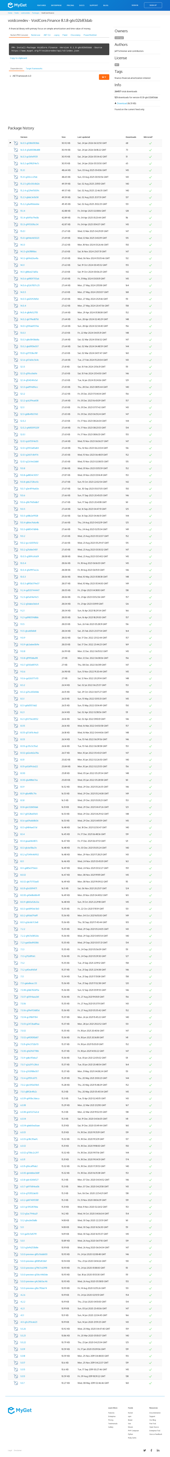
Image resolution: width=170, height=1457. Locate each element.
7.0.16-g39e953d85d (29, 1010)
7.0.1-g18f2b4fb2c (28, 1091)
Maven (130, 1427)
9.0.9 (22, 637)
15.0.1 (22, 231)
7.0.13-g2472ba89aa (29, 1024)
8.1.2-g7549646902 (29, 854)
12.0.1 (22, 434)
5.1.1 (22, 1227)
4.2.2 (22, 1301)
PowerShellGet (90, 35)
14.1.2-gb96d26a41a (29, 258)
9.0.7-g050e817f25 (29, 664)
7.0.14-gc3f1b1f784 (29, 1017)
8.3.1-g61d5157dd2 (28, 705)
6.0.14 (23, 1118)
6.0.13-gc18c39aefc (29, 1139)
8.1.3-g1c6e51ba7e (28, 847)
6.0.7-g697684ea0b (29, 1186)
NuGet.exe (35, 35)
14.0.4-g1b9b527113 (29, 312)
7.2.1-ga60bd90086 (29, 942)
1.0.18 (22, 1356)
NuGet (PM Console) (19, 35)
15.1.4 (22, 211)
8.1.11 (22, 759)
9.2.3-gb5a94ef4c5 (29, 597)
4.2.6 (22, 1295)
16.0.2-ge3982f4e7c (29, 163)
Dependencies (16, 68)
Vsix (129, 1424)
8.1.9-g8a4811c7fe (28, 793)
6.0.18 (23, 1105)
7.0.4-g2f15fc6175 (28, 1078)
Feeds (16, 13)
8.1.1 (22, 861)
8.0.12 (23, 875)
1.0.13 (22, 1376)
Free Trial (152, 1424)
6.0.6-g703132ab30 (29, 1193)
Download (122, 103)
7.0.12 (23, 1030)
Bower (130, 1420)
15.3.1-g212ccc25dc (29, 177)
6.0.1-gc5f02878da (29, 1207)
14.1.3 (22, 244)
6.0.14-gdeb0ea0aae (30, 1125)
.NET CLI (46, 35)
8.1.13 (22, 739)
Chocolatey (75, 35)
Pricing (70, 5)
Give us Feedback (155, 1434)
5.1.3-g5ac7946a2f (29, 1213)
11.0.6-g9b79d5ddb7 (29, 502)
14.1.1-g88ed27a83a (29, 271)
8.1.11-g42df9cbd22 (29, 766)
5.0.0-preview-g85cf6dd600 (33, 1254)
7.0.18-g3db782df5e (29, 990)
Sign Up (153, 5)
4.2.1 (22, 1308)
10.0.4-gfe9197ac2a (29, 570)
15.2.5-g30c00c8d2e (30, 183)
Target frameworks (34, 68)
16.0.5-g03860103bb (29, 143)
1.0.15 (22, 1369)
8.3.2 (22, 685)
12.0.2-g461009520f (29, 427)
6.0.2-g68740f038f (29, 1200)
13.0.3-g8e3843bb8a (29, 339)
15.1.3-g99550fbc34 (29, 224)
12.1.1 (22, 407)
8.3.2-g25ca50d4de (29, 692)
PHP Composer (133, 1431)
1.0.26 (23, 1328)
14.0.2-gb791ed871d (29, 319)
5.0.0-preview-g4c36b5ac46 (33, 1281)
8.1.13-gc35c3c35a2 (29, 746)
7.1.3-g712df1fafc (27, 956)
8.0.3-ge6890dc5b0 (29, 908)
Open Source (154, 1427)
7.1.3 (22, 949)
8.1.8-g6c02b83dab (29, 807)
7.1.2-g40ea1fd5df (28, 969)
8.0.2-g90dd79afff (29, 915)
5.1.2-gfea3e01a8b (28, 1220)
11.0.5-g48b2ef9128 (29, 515)
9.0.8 (22, 651)
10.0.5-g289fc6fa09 (29, 556)
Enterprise (56, 5)
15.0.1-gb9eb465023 (29, 238)
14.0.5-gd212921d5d (29, 299)
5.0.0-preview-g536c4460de (34, 1274)
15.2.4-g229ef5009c (29, 190)
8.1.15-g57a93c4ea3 (29, 732)
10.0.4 (23, 563)
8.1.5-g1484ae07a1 (28, 827)
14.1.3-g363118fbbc (28, 251)
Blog (105, 5)
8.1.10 (22, 773)
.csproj (56, 35)
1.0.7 (22, 1383)
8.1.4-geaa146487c (29, 841)
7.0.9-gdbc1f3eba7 (29, 1057)
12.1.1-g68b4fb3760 (29, 414)
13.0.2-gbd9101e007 (29, 346)
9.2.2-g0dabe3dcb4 (29, 603)
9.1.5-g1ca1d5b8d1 (28, 631)
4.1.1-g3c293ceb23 (28, 1322)
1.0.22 (23, 1342)
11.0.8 (22, 468)
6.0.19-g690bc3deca (29, 1098)
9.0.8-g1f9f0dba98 (29, 658)
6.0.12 (23, 1146)
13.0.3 (23, 332)
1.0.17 (22, 1362)
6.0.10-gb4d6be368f (29, 1173)
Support (94, 5)
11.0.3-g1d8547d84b (29, 529)
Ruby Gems (132, 1438)
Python (130, 1434)
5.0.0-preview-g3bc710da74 (33, 1288)
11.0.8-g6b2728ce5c (29, 482)
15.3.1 (22, 170)
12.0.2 (23, 421)
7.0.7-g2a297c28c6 (29, 1064)
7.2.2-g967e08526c (29, 935)
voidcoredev (25, 13)
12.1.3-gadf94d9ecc (29, 387)
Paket (65, 35)
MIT (116, 65)
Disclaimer (18, 1450)
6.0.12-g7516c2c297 (29, 1152)
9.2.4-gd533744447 (29, 590)
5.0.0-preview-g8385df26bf (33, 1261)
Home (10, 13)
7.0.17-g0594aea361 (29, 996)
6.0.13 (23, 1132)
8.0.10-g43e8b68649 (30, 895)
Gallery (110, 1427)
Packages (35, 13)
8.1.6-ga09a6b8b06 (29, 820)
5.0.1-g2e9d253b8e (29, 1247)
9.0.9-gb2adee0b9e (29, 644)
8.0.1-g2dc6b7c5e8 (29, 922)
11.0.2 (22, 536)
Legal (10, 1450)
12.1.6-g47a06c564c (29, 360)
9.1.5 (22, 624)
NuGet (130, 1413)
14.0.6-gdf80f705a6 (29, 278)
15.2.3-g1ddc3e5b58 (29, 197)
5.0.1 (22, 1240)
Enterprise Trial (154, 1431)
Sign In (135, 5)
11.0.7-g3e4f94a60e (29, 488)
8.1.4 (22, 834)
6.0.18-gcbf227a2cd (29, 1112)
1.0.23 (23, 1335)
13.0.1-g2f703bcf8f (29, 353)
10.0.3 (23, 576)
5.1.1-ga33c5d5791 (28, 1234)
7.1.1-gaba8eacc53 (28, 983)
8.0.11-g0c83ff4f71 (28, 888)
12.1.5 (22, 366)
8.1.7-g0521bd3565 (29, 814)
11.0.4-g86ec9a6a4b (29, 522)
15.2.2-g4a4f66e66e (29, 204)
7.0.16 (23, 1003)
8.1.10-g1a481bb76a (29, 780)
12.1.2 (22, 393)
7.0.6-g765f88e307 (29, 1071)
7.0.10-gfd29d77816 (29, 1051)
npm (129, 1416)
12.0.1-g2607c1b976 (29, 454)
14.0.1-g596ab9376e (29, 326)
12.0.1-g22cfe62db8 (29, 461)
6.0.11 (22, 1159)
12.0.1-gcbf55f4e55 (29, 441)
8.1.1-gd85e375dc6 (28, 868)
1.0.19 (22, 1349)
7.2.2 (22, 929)
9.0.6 (22, 671)
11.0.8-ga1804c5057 (29, 475)
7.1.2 (22, 963)
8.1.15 (22, 725)
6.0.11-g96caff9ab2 (29, 1166)
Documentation (155, 1413)
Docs (81, 5)
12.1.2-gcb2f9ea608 (29, 400)
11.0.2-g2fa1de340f (29, 549)
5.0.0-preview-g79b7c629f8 (33, 1267)
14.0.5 (23, 292)
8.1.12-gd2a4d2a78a (29, 753)
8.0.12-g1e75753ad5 (29, 881)
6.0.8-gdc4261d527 (29, 1179)
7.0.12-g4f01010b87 (29, 1037)
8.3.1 (22, 698)
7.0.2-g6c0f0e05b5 (29, 1085)
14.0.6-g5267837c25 (30, 285)
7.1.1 (22, 976)
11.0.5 (22, 509)
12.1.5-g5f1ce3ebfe (28, 373)
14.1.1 (22, 265)
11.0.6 (22, 495)
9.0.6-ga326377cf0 (29, 678)
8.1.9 (22, 786)
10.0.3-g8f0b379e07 (29, 583)
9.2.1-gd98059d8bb (29, 617)
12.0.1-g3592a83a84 (29, 448)
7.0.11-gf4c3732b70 (29, 1044)
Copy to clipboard (18, 58)
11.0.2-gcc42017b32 (29, 543)
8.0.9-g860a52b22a (29, 902)
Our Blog (152, 1420)
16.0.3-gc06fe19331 (29, 156)
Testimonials (112, 1424)
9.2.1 (22, 610)
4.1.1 (22, 1315)
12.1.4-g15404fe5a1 (29, 380)
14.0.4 (23, 305)
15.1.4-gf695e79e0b (29, 217)
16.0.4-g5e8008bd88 (30, 150)
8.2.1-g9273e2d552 (29, 719)
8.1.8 (22, 800)
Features (41, 5)
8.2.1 (22, 712)
